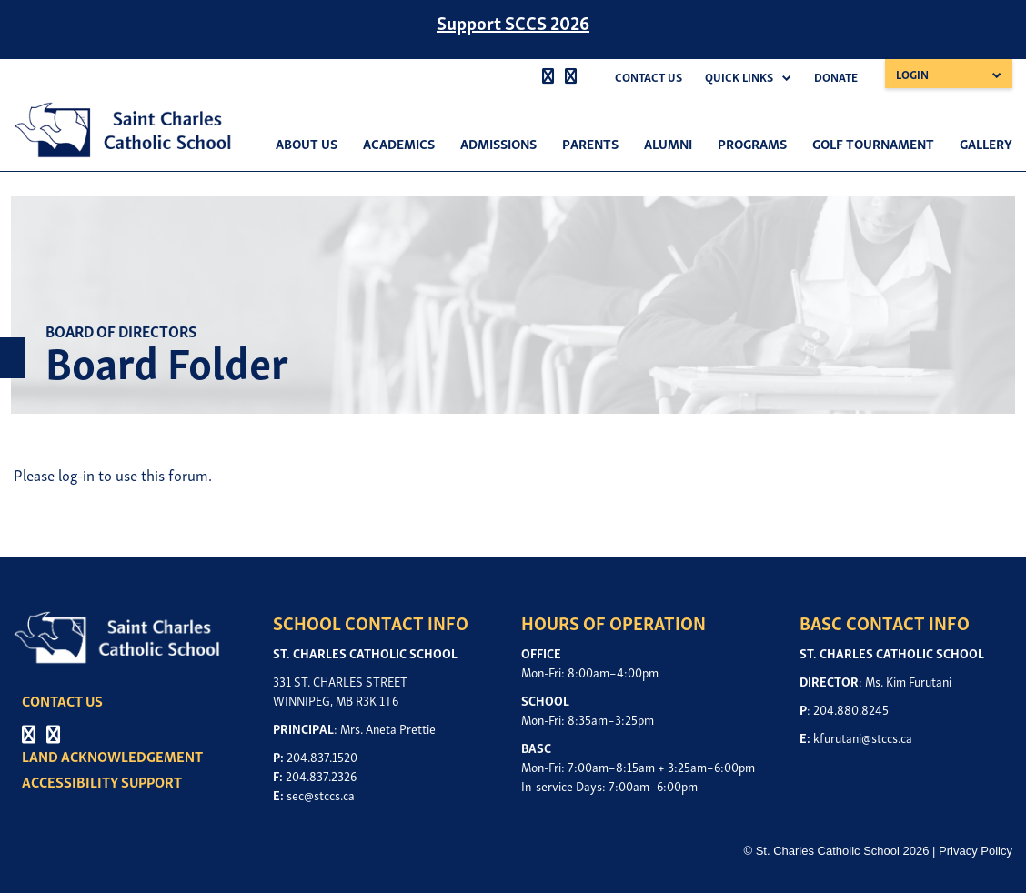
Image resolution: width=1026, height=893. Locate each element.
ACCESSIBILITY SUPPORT (103, 781)
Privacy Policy (975, 851)
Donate (836, 76)
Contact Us (648, 76)
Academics (399, 143)
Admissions (498, 143)
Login (912, 74)
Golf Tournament (873, 143)
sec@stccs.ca (321, 794)
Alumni (668, 143)
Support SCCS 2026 (513, 21)
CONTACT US (63, 700)
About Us (306, 143)
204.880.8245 (851, 708)
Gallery (986, 143)
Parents (590, 143)
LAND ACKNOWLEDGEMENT (113, 756)
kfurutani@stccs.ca (862, 737)
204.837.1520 (322, 756)
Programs (752, 143)
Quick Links (739, 76)
